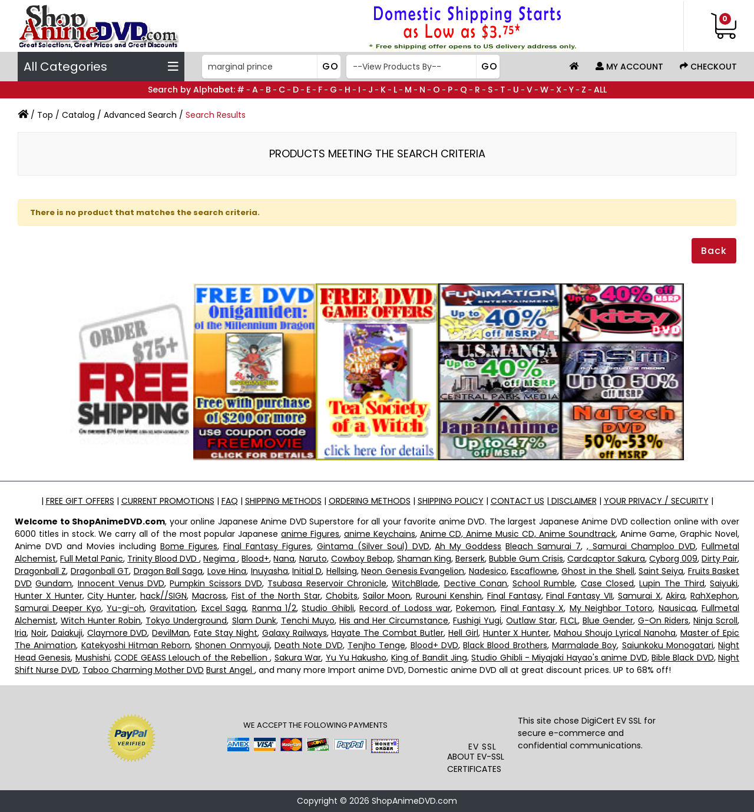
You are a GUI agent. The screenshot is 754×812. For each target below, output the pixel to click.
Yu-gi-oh (125, 608)
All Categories (101, 66)
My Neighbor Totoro (611, 608)
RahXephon (714, 596)
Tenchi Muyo (308, 620)
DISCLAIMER (573, 501)
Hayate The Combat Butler (387, 633)
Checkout (708, 66)
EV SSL (482, 746)
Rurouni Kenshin (449, 596)
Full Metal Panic (91, 559)
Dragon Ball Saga (168, 571)
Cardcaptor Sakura (606, 559)
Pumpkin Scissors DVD (216, 583)
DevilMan (170, 633)
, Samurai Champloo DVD (641, 546)
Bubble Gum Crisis (526, 559)
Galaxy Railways (294, 633)
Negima (220, 559)
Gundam (53, 583)
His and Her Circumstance (393, 620)
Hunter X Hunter (48, 596)
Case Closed (607, 583)
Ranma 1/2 (274, 608)
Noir (39, 633)
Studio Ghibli (327, 608)
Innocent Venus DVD (121, 583)
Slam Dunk (254, 620)
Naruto (313, 559)
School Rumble (543, 583)
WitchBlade (415, 583)
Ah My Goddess (468, 546)
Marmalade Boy (584, 645)
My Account (629, 66)
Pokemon (475, 608)
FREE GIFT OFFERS (80, 501)
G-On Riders (663, 620)
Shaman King (424, 559)
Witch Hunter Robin (101, 620)
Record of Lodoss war (405, 608)
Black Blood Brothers (505, 645)
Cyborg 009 (673, 559)
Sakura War (298, 658)
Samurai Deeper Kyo (58, 608)
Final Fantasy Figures (267, 546)
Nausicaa (677, 608)
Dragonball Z (40, 571)
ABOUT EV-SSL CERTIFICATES (475, 763)
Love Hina (226, 571)
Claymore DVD (117, 633)
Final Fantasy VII (579, 596)
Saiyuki (724, 583)
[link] (482, 716)
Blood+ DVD (434, 645)
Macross (209, 596)
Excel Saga (223, 608)
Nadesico (488, 571)
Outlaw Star (530, 620)
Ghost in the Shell (597, 571)
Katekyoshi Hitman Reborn (136, 645)
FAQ (229, 501)
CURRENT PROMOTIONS (167, 501)
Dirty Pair (720, 559)
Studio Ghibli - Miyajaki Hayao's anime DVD (559, 658)
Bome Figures (188, 546)
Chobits (342, 596)
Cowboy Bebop (362, 559)
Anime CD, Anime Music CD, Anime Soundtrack (518, 534)
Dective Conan (475, 583)
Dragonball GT (100, 571)
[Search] (270, 66)
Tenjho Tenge (376, 645)
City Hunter (111, 596)
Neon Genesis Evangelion (412, 571)
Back (714, 251)
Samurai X (639, 596)
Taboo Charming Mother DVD (143, 670)
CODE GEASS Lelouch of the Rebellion (192, 658)
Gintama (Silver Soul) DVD (373, 546)
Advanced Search (140, 115)
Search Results (216, 115)
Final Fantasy (514, 596)
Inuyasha (269, 571)
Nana (284, 559)
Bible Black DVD (683, 658)
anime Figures (310, 534)
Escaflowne (534, 571)
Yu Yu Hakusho (356, 658)
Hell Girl (463, 633)
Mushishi (92, 658)
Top (45, 115)
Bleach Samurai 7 (543, 546)
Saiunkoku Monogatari (667, 645)
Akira (675, 596)
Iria (21, 633)
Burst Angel (230, 670)
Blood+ (255, 559)
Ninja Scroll (715, 620)
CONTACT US (517, 501)
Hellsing (341, 571)
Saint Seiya (661, 571)
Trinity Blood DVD (163, 559)
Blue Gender (608, 620)
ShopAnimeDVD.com (414, 801)
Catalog (78, 115)
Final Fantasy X (532, 608)
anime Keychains (379, 534)
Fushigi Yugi (477, 620)
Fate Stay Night (225, 633)
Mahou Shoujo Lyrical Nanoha (615, 633)
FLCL (569, 620)
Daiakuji (66, 633)
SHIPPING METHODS (283, 501)
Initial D (307, 571)
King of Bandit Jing (429, 658)
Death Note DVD (309, 645)
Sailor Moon (387, 596)
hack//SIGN (163, 596)
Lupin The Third (672, 583)
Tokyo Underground (186, 620)
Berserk (470, 559)
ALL (600, 89)
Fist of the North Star (276, 596)
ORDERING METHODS (370, 501)
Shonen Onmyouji (232, 645)
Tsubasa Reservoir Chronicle (326, 583)
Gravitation (173, 608)
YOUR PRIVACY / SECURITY (656, 501)
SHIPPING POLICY (451, 501)
